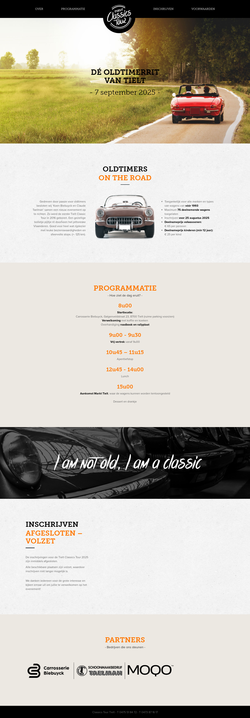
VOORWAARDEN (203, 9)
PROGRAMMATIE (73, 9)
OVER (39, 9)
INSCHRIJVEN (163, 9)
